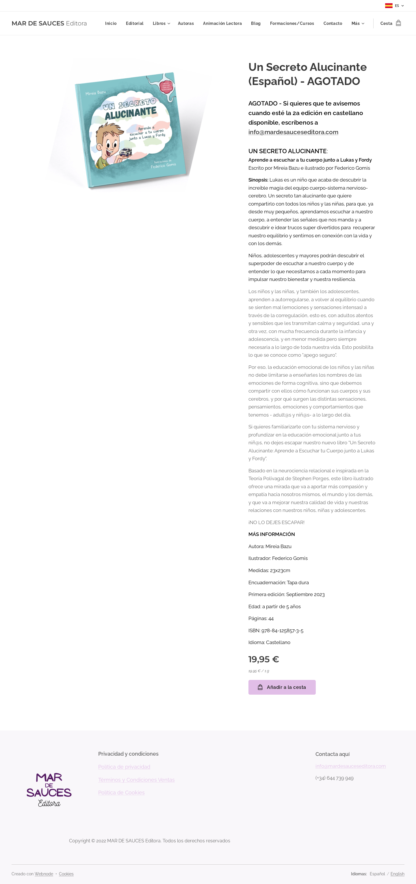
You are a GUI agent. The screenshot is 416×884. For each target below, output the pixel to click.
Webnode (44, 874)
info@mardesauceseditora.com (293, 132)
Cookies (66, 874)
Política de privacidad (124, 767)
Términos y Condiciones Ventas (136, 780)
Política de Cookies (121, 793)
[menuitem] (111, 23)
